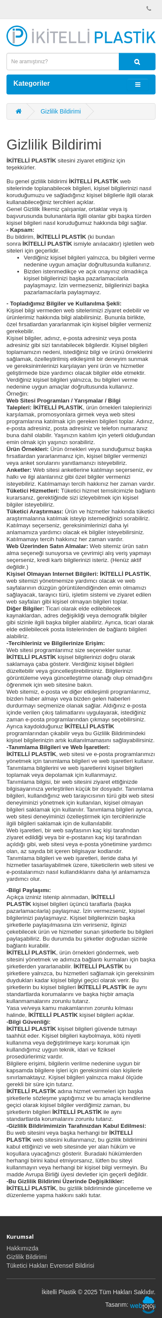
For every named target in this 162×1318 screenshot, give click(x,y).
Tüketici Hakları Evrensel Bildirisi (50, 1265)
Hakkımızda (22, 1248)
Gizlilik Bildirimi (61, 111)
